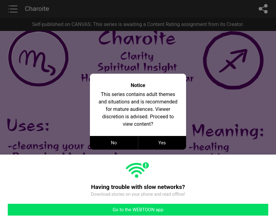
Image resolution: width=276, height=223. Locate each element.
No (114, 143)
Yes (162, 143)
